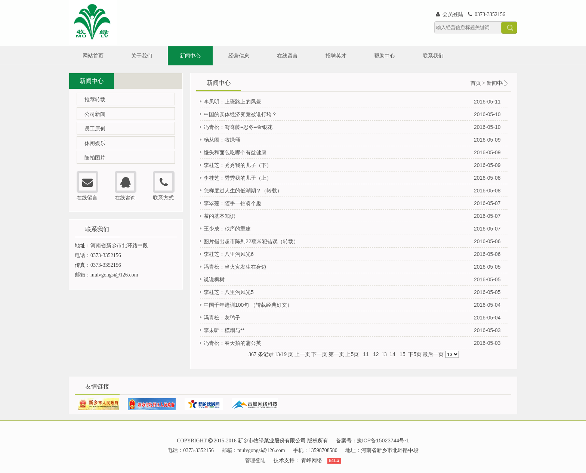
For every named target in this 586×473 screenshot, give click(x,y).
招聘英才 (336, 56)
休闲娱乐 (94, 143)
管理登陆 (255, 460)
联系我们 (433, 56)
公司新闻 (94, 114)
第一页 (336, 354)
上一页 (302, 354)
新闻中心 (190, 56)
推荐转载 (94, 99)
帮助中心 (384, 56)
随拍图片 (94, 158)
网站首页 (93, 56)
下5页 (415, 354)
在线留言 (287, 56)
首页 (476, 83)
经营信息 (238, 56)
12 (375, 354)
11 (365, 354)
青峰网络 (311, 460)
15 (402, 354)
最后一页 (433, 354)
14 (392, 354)
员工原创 (94, 129)
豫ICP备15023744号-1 (383, 440)
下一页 (319, 354)
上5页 (352, 354)
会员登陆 (449, 14)
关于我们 (141, 56)
